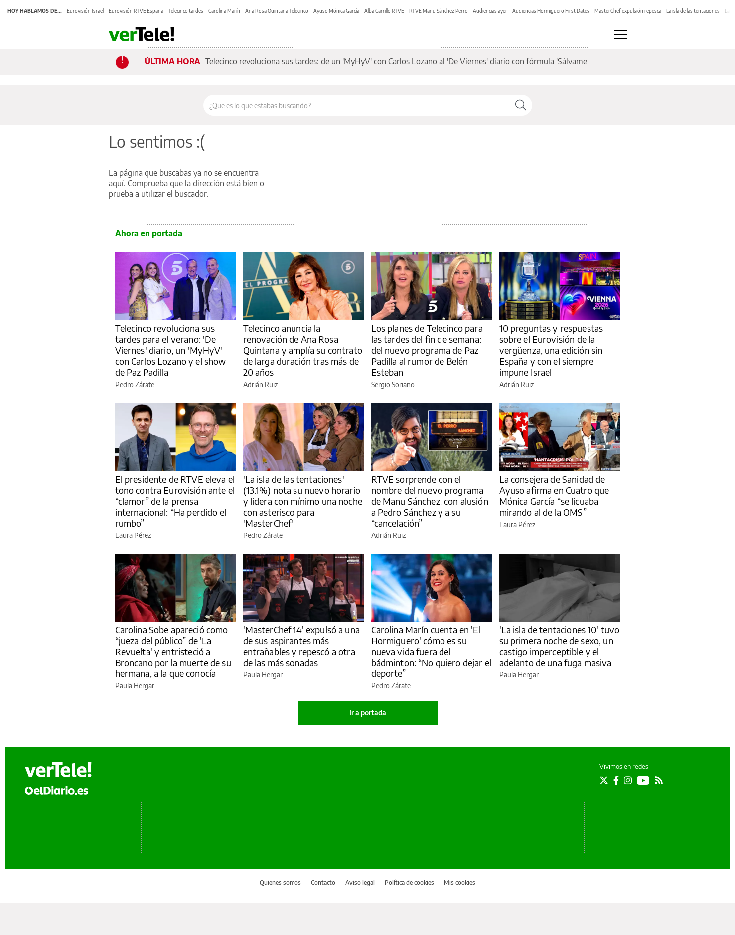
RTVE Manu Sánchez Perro (438, 11)
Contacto (323, 882)
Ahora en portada (148, 233)
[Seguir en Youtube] (643, 780)
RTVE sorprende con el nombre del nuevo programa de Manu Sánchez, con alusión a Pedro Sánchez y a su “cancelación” (429, 501)
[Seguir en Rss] (659, 780)
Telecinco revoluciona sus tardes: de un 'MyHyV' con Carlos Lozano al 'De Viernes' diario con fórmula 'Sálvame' (396, 61)
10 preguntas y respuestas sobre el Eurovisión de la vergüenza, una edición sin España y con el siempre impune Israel (551, 350)
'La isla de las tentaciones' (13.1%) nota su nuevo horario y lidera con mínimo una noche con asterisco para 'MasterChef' (302, 501)
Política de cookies (409, 882)
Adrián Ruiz (260, 384)
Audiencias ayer (490, 11)
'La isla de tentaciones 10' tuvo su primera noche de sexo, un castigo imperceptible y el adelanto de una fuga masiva (559, 646)
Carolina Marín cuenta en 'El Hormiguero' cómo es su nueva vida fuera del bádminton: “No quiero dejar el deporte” (431, 651)
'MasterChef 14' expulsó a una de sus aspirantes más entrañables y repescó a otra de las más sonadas (301, 646)
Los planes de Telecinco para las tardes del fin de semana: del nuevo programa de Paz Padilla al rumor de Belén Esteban (427, 350)
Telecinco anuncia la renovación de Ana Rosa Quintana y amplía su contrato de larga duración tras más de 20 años (302, 350)
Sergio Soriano (393, 384)
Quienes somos (280, 882)
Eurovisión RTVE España (136, 11)
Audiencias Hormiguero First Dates (550, 11)
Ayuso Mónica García (336, 11)
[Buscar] (520, 105)
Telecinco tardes (185, 11)
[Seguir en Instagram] (628, 780)
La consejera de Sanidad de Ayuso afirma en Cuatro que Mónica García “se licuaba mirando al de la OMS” (554, 495)
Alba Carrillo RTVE (384, 11)
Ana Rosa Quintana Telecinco (276, 11)
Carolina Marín (224, 11)
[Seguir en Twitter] (603, 780)
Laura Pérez (133, 535)
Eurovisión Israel (85, 11)
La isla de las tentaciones (693, 11)
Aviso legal (360, 882)
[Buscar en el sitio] (356, 105)
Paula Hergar (134, 685)
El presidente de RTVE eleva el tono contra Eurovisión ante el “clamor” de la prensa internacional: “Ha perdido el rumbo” (175, 501)
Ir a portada (367, 712)
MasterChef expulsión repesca (627, 11)
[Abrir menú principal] (620, 34)
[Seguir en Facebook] (616, 780)
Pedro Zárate (134, 384)
